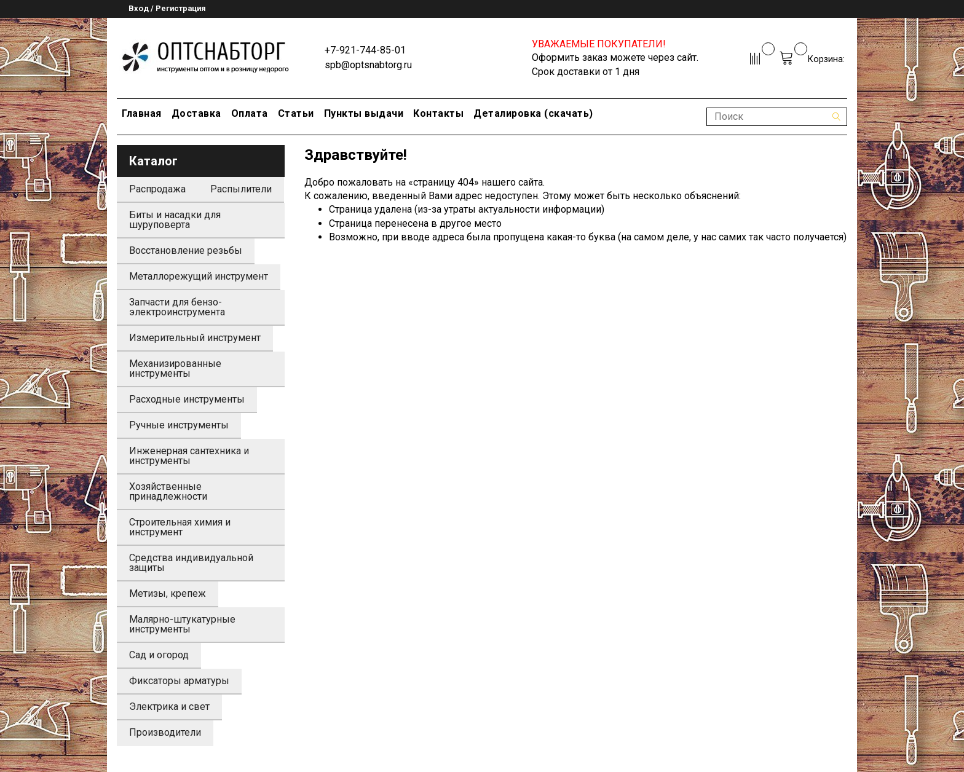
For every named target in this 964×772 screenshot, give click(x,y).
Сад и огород (159, 655)
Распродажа (157, 189)
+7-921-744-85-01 (365, 50)
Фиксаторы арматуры (179, 681)
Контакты (438, 113)
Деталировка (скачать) (533, 113)
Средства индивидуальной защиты (191, 562)
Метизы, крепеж (167, 593)
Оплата (249, 113)
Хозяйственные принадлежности (168, 491)
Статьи (296, 113)
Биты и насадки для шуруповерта (175, 219)
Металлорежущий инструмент (198, 276)
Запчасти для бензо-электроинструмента (177, 307)
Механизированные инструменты (175, 368)
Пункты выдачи (364, 113)
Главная (142, 113)
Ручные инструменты (179, 425)
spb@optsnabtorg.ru (368, 65)
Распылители (241, 189)
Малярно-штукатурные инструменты (182, 624)
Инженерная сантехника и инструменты (189, 456)
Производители (165, 732)
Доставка (196, 113)
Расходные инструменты (187, 399)
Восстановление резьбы (185, 250)
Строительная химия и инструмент (180, 527)
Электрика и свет (169, 706)
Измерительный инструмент (195, 338)
